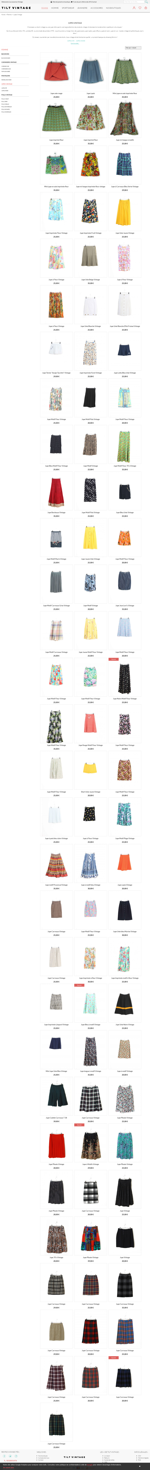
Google (89, 1465)
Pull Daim (4, 101)
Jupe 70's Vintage (56, 1257)
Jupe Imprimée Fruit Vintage (90, 233)
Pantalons (5, 76)
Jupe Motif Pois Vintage (91, 419)
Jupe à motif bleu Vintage (90, 885)
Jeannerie (82, 8)
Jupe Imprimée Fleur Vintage (56, 233)
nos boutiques (113, 8)
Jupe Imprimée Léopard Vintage (56, 1024)
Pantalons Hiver (6, 79)
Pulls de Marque (6, 106)
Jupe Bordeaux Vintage (56, 512)
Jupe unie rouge (56, 93)
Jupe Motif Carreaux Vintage (56, 652)
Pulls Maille (5, 104)
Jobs (105, 1462)
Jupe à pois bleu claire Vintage (56, 838)
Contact (40, 1460)
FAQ (139, 1460)
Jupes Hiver (80, 41)
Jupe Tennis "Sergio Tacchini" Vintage (56, 373)
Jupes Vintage (6, 84)
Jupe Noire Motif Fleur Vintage (125, 699)
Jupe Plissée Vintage (125, 1118)
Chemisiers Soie (6, 69)
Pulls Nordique (6, 112)
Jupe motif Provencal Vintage (56, 885)
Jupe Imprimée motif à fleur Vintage (125, 978)
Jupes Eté (70, 41)
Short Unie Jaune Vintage (90, 792)
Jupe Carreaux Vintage (56, 931)
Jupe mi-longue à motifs (125, 140)
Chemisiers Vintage (9, 62)
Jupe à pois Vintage (125, 885)
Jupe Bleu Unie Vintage (125, 512)
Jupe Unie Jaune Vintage (125, 233)
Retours (106, 1458)
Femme (44, 8)
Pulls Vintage (6, 95)
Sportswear (68, 8)
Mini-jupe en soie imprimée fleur (125, 93)
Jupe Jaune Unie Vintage (90, 559)
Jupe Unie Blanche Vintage (91, 326)
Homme (55, 8)
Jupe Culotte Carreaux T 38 (56, 1118)
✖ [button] (139, 1466)
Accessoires (97, 8)
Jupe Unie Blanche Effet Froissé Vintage (125, 326)
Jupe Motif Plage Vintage (124, 838)
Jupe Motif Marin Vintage (56, 559)
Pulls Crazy (5, 99)
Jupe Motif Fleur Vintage (56, 419)
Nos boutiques (43, 1456)
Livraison (107, 1456)
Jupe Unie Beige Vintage (90, 280)
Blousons (5, 54)
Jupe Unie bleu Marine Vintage (125, 931)
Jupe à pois (91, 93)
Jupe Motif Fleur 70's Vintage (125, 466)
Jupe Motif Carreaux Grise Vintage (56, 605)
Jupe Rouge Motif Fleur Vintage (91, 745)
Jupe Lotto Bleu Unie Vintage (125, 373)
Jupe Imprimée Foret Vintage (91, 373)
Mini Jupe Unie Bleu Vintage (56, 1071)
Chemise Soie (5, 66)
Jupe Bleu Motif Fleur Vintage (56, 466)
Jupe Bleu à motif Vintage (90, 1024)
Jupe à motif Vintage (125, 1071)
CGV (139, 1456)
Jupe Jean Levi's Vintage (125, 605)
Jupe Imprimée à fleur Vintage (90, 978)
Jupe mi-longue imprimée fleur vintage (90, 186)
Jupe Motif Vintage (90, 466)
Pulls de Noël (5, 109)
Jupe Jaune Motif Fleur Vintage (91, 652)
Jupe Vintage (125, 1211)
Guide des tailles (109, 1460)
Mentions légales (143, 1458)
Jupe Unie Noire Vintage (125, 1024)
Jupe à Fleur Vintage (56, 280)
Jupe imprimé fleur (56, 140)
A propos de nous (43, 1458)
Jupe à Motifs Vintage (90, 1164)
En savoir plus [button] (8, 1467)
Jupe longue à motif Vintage (90, 1071)
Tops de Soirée (5, 71)
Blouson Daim (5, 58)
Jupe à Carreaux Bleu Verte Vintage (125, 186)
